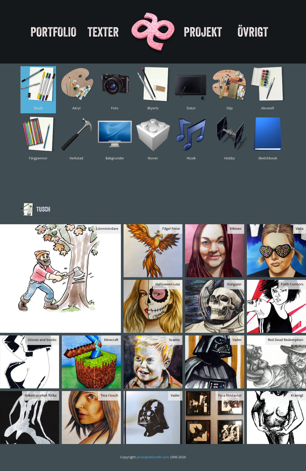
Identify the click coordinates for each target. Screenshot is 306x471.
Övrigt (253, 32)
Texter (103, 32)
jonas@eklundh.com (153, 457)
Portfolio (53, 32)
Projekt (203, 32)
